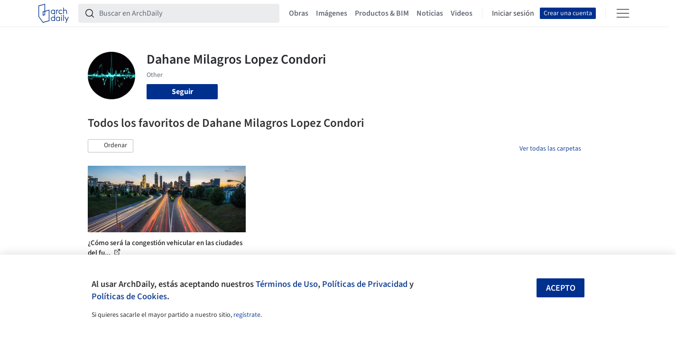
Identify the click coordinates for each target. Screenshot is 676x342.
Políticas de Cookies (129, 296)
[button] (110, 145)
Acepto (560, 288)
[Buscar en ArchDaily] (186, 13)
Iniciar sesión (513, 13)
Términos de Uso (287, 284)
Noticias (430, 13)
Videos (461, 13)
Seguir (182, 91)
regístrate (246, 315)
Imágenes (331, 13)
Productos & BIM (382, 13)
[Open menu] (622, 13)
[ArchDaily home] (53, 13)
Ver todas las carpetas (550, 148)
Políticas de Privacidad (364, 284)
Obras (298, 13)
